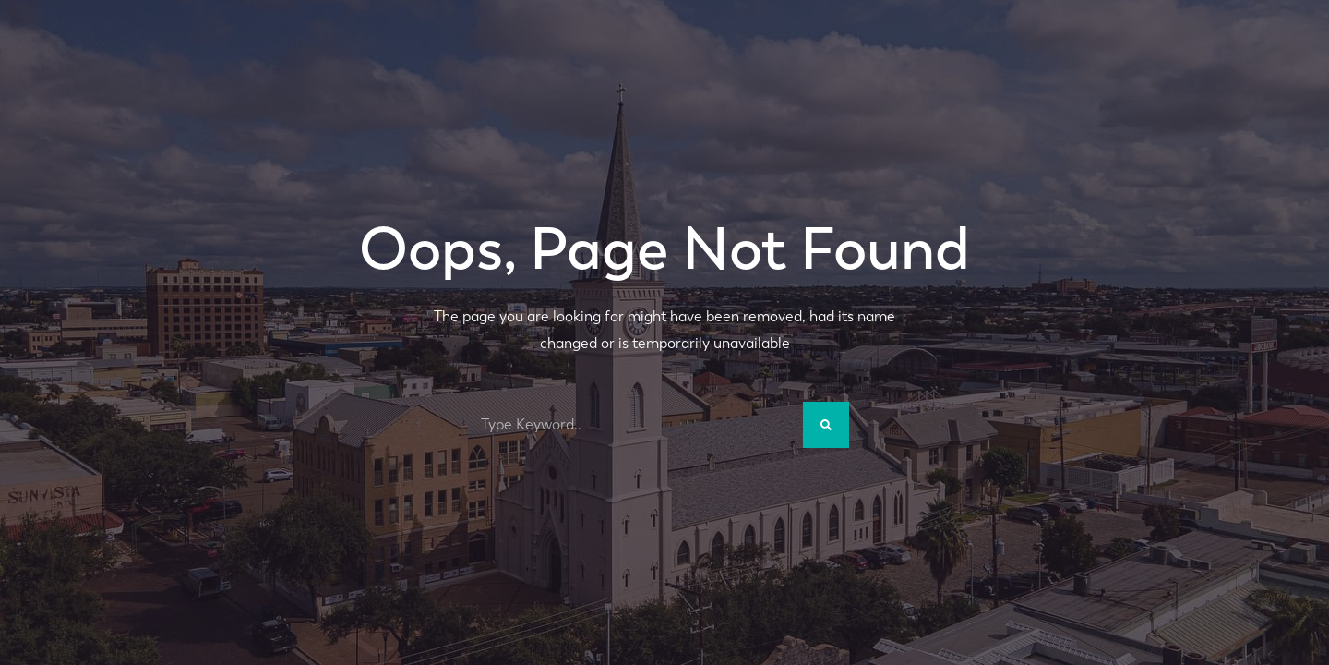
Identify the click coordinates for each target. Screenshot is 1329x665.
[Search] (826, 425)
